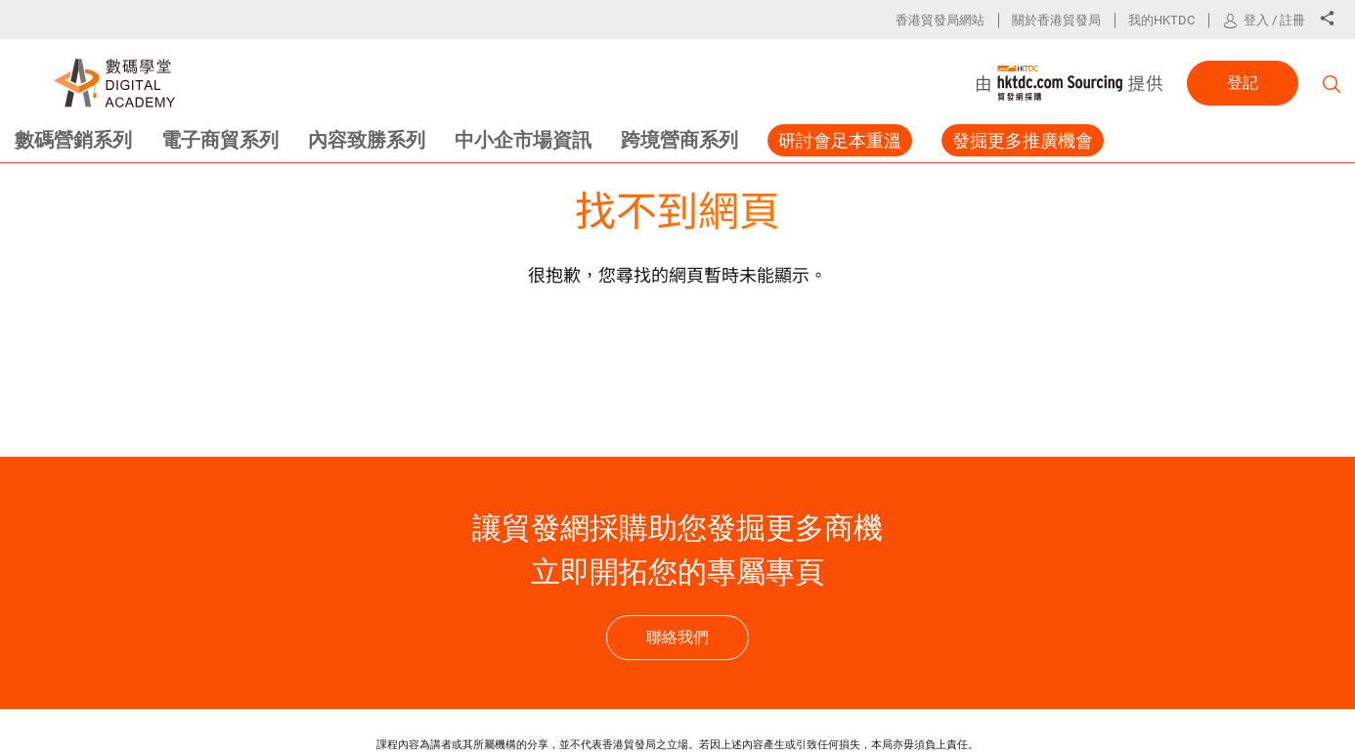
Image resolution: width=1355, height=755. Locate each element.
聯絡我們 (677, 637)
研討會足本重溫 (839, 140)
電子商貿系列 (220, 140)
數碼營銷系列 (73, 140)
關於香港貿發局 (1056, 20)
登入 (1256, 20)
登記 (1242, 82)
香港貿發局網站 (940, 20)
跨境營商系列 (679, 140)
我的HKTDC (1161, 20)
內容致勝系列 (366, 140)
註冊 (1292, 20)
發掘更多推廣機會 (1022, 140)
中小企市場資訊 (523, 140)
